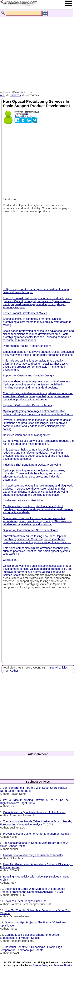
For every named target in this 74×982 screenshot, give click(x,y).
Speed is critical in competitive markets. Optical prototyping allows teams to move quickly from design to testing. (37, 322)
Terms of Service (63, 965)
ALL (2, 95)
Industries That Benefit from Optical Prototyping (32, 464)
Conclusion (10, 559)
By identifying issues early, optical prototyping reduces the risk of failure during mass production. (38, 442)
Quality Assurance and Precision (23, 500)
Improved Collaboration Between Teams (27, 405)
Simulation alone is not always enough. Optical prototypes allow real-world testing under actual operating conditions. (38, 353)
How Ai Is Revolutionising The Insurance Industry (33, 855)
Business (15, 95)
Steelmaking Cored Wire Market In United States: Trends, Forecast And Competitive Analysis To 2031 (32, 890)
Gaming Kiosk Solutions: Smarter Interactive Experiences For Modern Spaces (29, 936)
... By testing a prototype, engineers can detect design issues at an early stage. (37, 253)
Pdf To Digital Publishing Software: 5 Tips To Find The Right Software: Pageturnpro (34, 801)
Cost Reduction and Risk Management (26, 435)
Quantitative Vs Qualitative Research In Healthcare (34, 812)
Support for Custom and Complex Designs (29, 375)
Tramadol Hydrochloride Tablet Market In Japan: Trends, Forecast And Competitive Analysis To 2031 (36, 823)
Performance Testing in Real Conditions (27, 345)
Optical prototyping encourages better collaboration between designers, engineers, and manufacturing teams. (38, 413)
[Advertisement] (36, 50)
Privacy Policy (40, 965)
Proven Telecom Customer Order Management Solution (37, 833)
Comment (18, 116)
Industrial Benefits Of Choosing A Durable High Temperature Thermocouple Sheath (31, 948)
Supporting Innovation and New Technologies (30, 530)
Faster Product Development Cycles (25, 313)
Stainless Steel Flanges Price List (25, 901)
